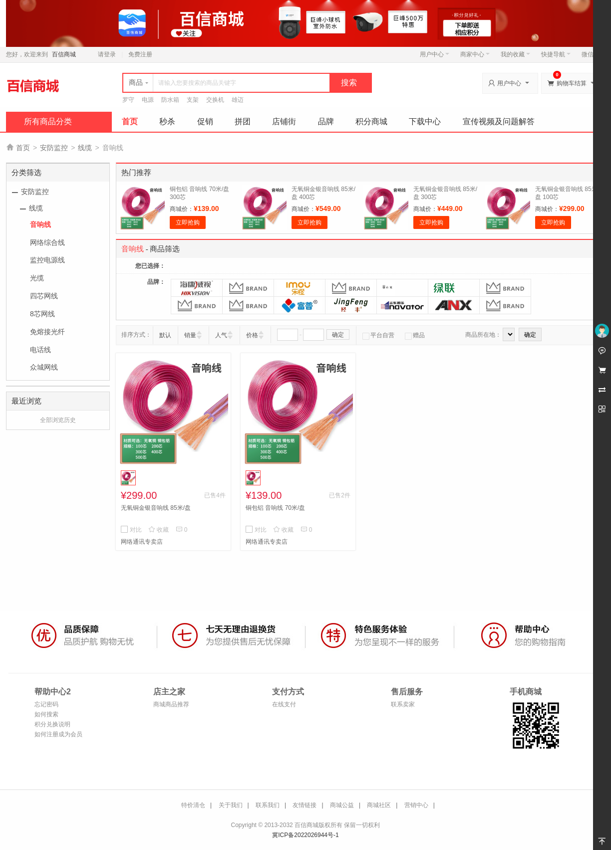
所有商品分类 (48, 121)
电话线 (40, 350)
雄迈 (238, 99)
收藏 (158, 529)
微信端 (591, 54)
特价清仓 (193, 805)
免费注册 (140, 54)
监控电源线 (47, 260)
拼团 (243, 121)
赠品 (415, 335)
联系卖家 (403, 704)
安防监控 (54, 148)
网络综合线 (47, 242)
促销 (205, 121)
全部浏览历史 (58, 420)
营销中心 (416, 805)
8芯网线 (42, 314)
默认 (165, 335)
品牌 (326, 121)
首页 (130, 121)
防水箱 (170, 99)
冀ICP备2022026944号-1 (305, 835)
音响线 (40, 224)
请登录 (107, 54)
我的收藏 (515, 54)
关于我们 (231, 805)
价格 (252, 335)
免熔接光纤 (47, 332)
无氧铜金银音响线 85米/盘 (156, 507)
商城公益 (342, 805)
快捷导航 (556, 54)
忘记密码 (46, 704)
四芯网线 (44, 296)
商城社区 (379, 805)
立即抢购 (188, 222)
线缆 (85, 148)
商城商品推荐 (171, 704)
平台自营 (378, 335)
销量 (190, 335)
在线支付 (284, 704)
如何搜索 (46, 714)
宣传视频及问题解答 (499, 121)
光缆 (37, 278)
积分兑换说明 (52, 724)
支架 (193, 99)
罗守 (128, 99)
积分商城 (371, 121)
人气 (221, 335)
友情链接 (304, 805)
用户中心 (434, 54)
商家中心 (475, 54)
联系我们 (268, 805)
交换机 (215, 99)
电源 (148, 99)
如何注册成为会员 (58, 734)
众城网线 (44, 367)
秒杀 (167, 121)
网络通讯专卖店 (142, 541)
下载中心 (425, 121)
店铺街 (284, 121)
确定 (338, 334)
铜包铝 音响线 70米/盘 (275, 507)
